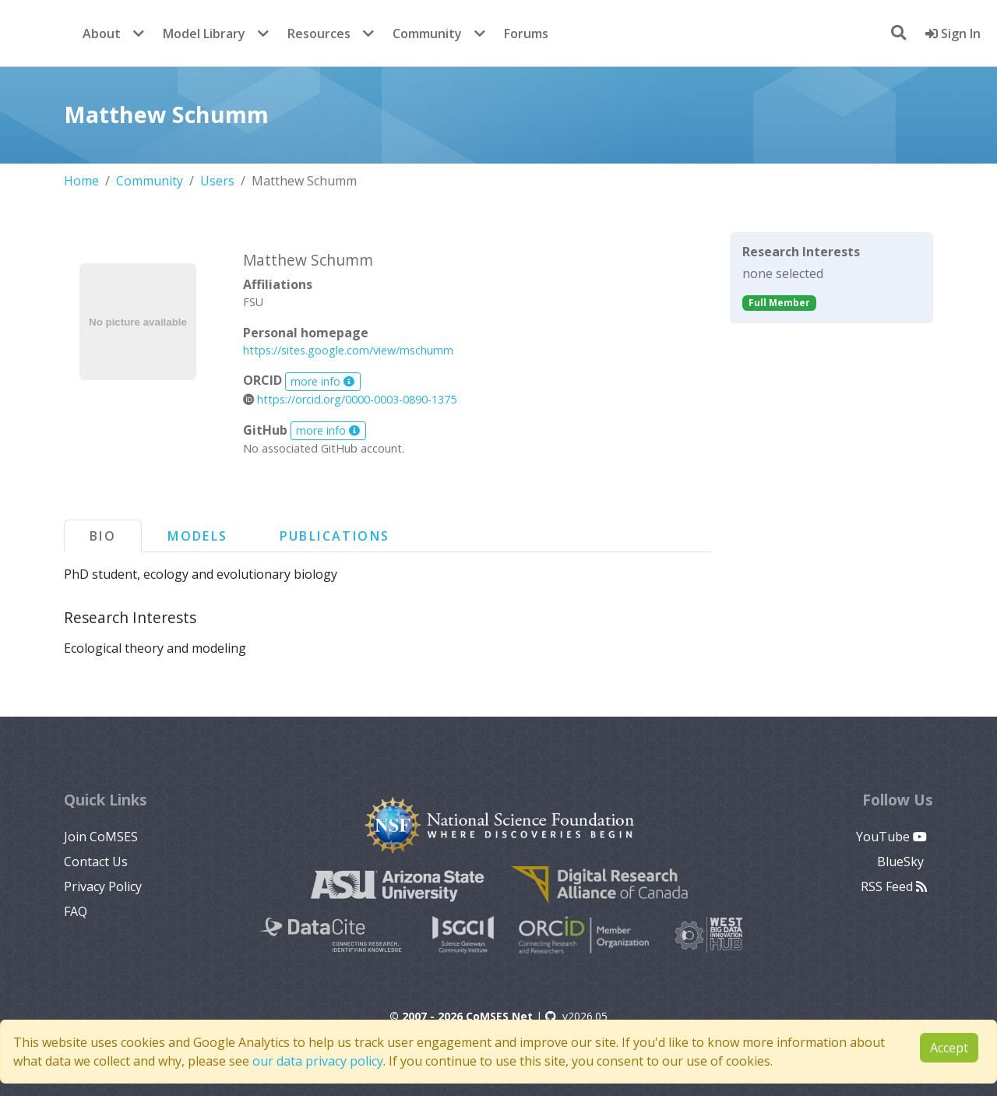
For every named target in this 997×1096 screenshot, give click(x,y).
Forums (526, 33)
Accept (949, 1047)
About (102, 33)
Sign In (953, 33)
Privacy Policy (103, 886)
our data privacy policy (317, 1061)
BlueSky (902, 861)
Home (81, 180)
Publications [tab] (335, 535)
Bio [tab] (103, 535)
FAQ (75, 911)
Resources (319, 33)
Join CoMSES (101, 836)
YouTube (891, 836)
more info (322, 381)
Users (217, 180)
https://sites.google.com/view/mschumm (348, 350)
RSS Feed (894, 886)
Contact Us (96, 861)
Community (427, 33)
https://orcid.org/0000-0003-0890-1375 (349, 399)
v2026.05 (576, 1016)
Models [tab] (197, 535)
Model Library (204, 33)
